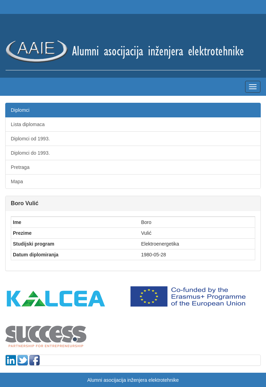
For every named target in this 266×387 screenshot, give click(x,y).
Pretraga (20, 167)
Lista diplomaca (28, 124)
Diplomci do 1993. (30, 153)
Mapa (17, 181)
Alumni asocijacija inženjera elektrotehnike (133, 380)
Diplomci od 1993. (30, 138)
